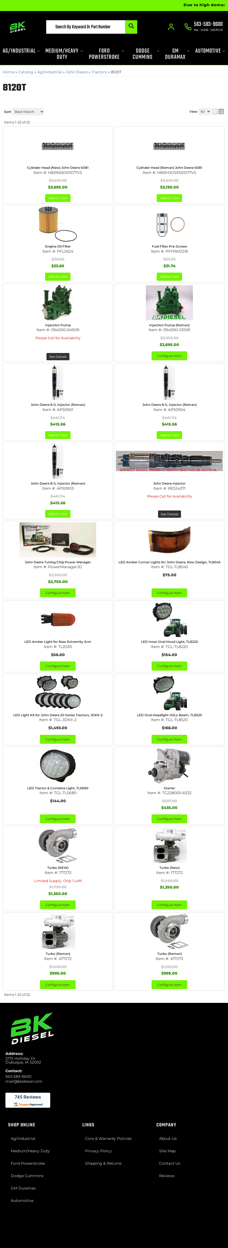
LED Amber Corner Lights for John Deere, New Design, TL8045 (169, 562)
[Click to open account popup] (171, 26)
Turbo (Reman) (58, 954)
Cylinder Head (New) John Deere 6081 (58, 168)
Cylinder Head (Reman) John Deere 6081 (169, 168)
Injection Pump (58, 325)
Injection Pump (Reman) (169, 325)
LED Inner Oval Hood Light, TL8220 (169, 642)
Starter (169, 788)
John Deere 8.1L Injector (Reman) (58, 405)
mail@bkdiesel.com (23, 1081)
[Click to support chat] (203, 27)
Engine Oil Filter (58, 246)
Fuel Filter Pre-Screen (169, 246)
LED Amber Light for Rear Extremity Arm (57, 642)
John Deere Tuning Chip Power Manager (58, 562)
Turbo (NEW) (58, 868)
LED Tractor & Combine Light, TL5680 (57, 788)
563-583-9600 (18, 1076)
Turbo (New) (169, 868)
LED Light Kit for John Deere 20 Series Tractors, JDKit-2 (58, 715)
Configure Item (169, 356)
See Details (58, 357)
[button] (91, 27)
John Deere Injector (169, 483)
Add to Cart (57, 198)
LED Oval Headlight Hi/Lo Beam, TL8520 (169, 715)
